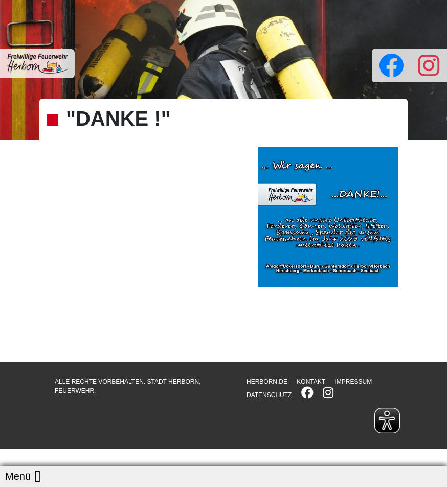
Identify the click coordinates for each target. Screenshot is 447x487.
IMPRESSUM (353, 381)
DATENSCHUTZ (269, 395)
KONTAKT (311, 381)
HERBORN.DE (267, 381)
